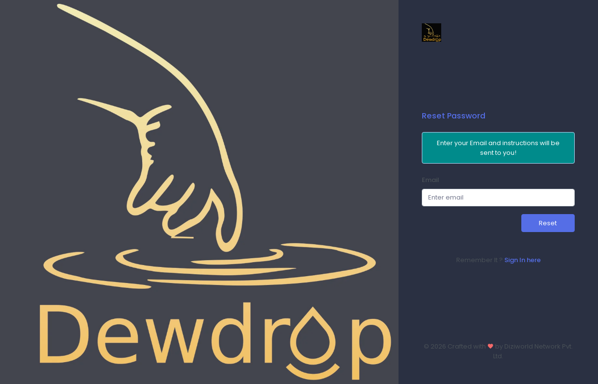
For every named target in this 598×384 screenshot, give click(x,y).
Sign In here (522, 260)
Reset (548, 223)
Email (430, 179)
